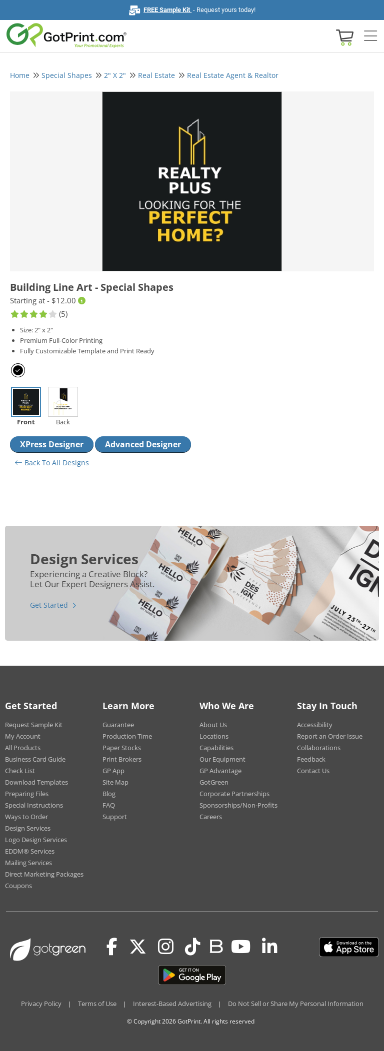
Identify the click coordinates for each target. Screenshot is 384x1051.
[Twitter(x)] (137, 947)
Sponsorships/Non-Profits (239, 805)
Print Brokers (122, 759)
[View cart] (343, 36)
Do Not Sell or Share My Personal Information (296, 1003)
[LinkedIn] (270, 947)
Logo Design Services (36, 839)
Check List (20, 770)
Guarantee (118, 724)
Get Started (49, 605)
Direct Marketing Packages (44, 874)
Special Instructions (34, 805)
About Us (213, 724)
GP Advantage (221, 770)
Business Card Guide (35, 759)
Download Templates (36, 782)
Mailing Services (28, 862)
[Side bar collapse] (370, 36)
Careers (211, 816)
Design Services (27, 828)
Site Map (115, 782)
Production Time (127, 736)
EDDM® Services (29, 851)
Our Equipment (223, 759)
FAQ (108, 805)
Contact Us (313, 770)
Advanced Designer (143, 444)
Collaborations (318, 747)
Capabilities (217, 747)
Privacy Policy (41, 1003)
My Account (22, 736)
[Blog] (216, 945)
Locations (214, 736)
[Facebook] (112, 947)
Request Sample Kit (33, 724)
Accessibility (314, 724)
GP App (113, 770)
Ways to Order (26, 816)
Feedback (311, 759)
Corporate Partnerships (235, 793)
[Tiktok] (192, 947)
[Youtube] (240, 947)
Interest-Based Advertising (172, 1003)
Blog (109, 793)
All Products (22, 747)
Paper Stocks (121, 747)
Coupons (18, 885)
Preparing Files (26, 793)
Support (114, 816)
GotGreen (214, 782)
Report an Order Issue (329, 736)
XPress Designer (52, 444)
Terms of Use (97, 1003)
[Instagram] (166, 947)
